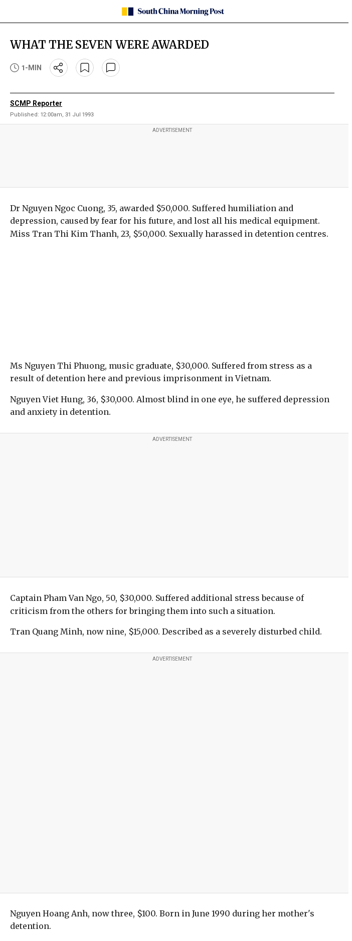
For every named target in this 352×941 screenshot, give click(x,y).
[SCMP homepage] (172, 11)
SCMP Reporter (36, 103)
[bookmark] (85, 68)
